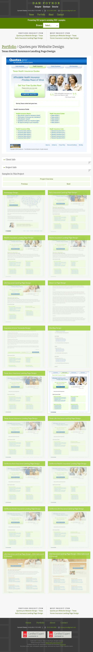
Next (68, 184)
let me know (63, 644)
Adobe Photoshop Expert (59, 634)
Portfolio (41, 14)
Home (31, 14)
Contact (60, 14)
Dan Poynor (47, 3)
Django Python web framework (53, 642)
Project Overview (46, 179)
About (51, 14)
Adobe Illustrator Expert (33, 634)
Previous (24, 184)
